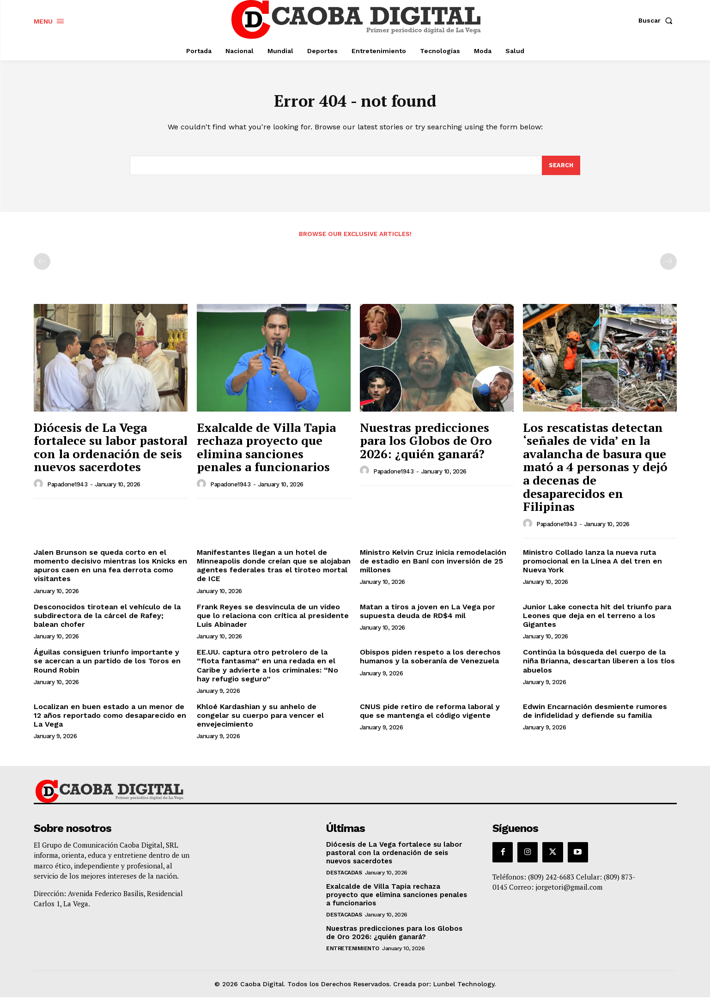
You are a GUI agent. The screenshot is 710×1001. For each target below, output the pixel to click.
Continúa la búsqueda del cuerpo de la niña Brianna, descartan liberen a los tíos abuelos (599, 665)
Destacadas (344, 876)
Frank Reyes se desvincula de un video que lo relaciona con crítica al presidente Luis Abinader (273, 619)
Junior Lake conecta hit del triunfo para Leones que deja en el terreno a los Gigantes (597, 619)
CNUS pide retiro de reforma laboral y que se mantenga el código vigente (430, 714)
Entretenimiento (352, 952)
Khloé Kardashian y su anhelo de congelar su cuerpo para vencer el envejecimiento (260, 719)
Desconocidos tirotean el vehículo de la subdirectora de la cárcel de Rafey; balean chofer (107, 619)
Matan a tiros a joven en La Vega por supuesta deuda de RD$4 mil (427, 615)
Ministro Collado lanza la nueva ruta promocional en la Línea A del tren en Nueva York (592, 565)
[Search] (560, 169)
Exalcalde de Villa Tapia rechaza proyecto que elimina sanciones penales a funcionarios (266, 451)
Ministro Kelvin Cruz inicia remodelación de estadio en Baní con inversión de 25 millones (433, 565)
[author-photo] (40, 488)
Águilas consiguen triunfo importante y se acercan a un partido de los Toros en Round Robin (107, 665)
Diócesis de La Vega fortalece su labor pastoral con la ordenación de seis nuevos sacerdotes (111, 451)
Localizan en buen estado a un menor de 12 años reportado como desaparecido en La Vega (110, 719)
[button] (657, 20)
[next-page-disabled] (668, 265)
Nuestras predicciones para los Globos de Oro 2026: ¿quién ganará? (426, 444)
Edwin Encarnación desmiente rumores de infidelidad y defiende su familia (595, 714)
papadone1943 (67, 488)
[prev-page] (42, 265)
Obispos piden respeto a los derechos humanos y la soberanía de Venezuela (430, 660)
